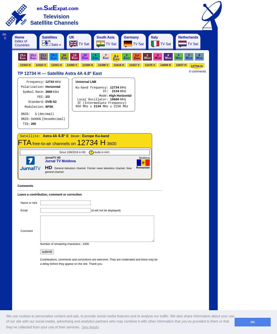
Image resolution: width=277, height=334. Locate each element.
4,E (116, 57)
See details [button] (90, 327)
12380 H (87, 65)
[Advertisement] (239, 99)
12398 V (103, 65)
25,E (23, 56)
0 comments (197, 71)
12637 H (181, 65)
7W (189, 56)
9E (95, 56)
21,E (43, 56)
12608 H (165, 65)
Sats (51, 41)
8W (199, 56)
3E (126, 56)
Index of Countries (22, 41)
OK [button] (252, 322)
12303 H (25, 65)
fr (5, 38)
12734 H (197, 66)
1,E (137, 56)
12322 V (41, 65)
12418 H (119, 65)
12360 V (72, 65)
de (4, 34)
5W (178, 56)
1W (147, 56)
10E (85, 56)
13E (74, 56)
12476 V (150, 65)
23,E (33, 56)
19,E (54, 56)
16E (64, 56)
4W (168, 56)
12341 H (56, 65)
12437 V (134, 65)
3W (158, 56)
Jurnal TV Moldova (60, 161)
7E (106, 56)
